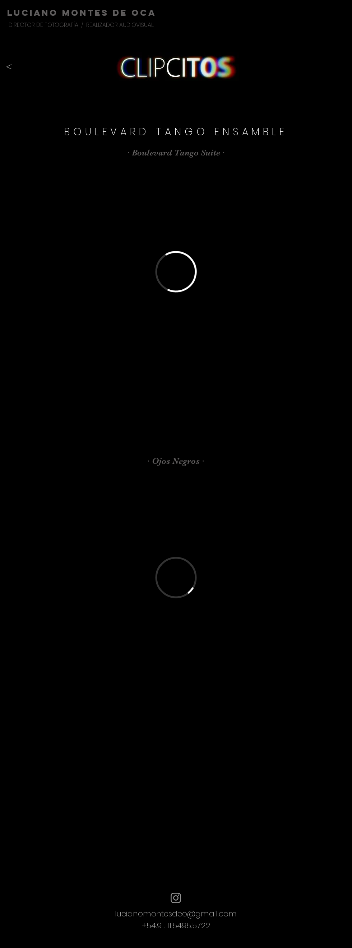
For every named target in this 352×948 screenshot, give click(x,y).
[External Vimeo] (176, 272)
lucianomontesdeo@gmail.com (176, 913)
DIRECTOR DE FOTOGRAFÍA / (47, 25)
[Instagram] (176, 898)
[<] (9, 66)
